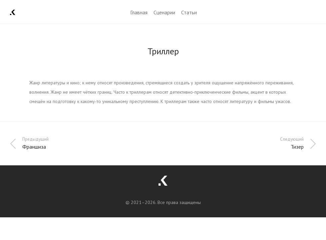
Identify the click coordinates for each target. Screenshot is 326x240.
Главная (139, 12)
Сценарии (164, 12)
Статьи (189, 12)
